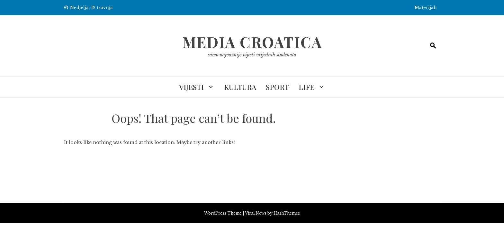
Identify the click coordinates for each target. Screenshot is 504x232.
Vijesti (191, 87)
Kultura (240, 87)
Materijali (426, 7)
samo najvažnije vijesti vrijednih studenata (252, 55)
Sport (277, 87)
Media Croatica (252, 42)
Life (306, 87)
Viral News (255, 213)
